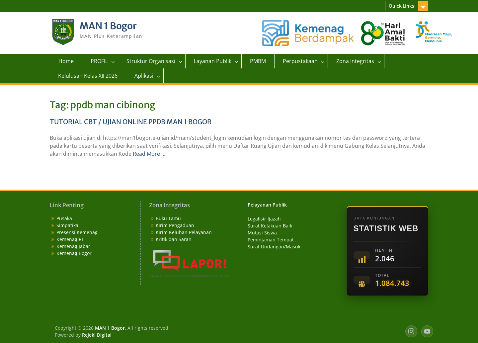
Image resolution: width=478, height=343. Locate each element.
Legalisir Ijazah (264, 218)
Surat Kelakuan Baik (270, 225)
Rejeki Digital (97, 335)
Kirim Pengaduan (175, 225)
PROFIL (99, 61)
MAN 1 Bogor (108, 26)
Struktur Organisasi (150, 61)
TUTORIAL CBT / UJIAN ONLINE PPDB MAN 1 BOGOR (130, 122)
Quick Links (401, 6)
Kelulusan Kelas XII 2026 (88, 75)
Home (66, 61)
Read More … (149, 153)
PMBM (258, 61)
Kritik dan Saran (174, 239)
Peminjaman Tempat (271, 239)
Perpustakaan (300, 61)
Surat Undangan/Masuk (274, 246)
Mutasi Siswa (262, 232)
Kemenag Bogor (74, 253)
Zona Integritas (355, 61)
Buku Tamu (168, 218)
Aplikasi (143, 75)
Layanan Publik (212, 61)
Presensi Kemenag (77, 232)
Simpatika (67, 225)
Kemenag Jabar (73, 246)
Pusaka (64, 218)
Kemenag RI (69, 239)
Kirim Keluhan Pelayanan (184, 232)
